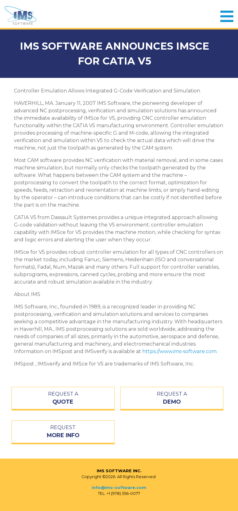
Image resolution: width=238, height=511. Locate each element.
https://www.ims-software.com (179, 351)
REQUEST (63, 431)
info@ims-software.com (119, 487)
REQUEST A (63, 398)
